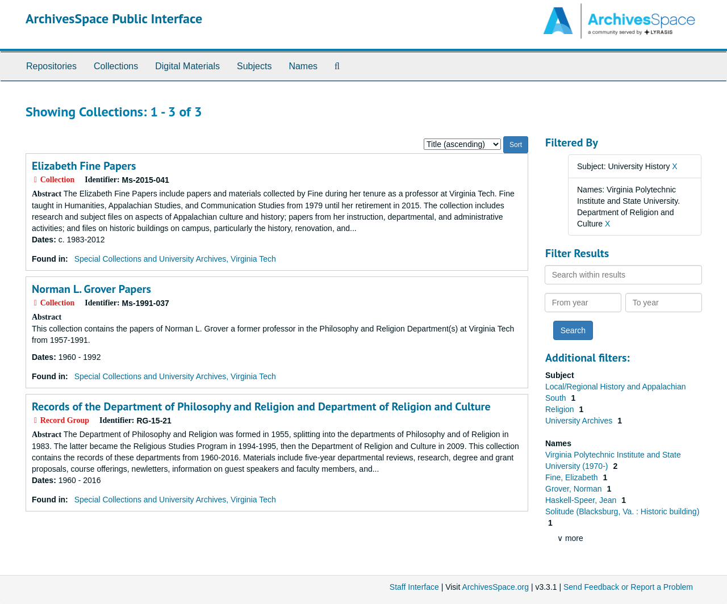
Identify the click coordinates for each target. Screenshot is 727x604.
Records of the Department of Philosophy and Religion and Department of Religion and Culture (261, 406)
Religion (560, 409)
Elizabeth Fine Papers (84, 165)
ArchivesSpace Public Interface (114, 18)
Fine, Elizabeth (572, 477)
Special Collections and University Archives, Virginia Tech (175, 258)
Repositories (51, 66)
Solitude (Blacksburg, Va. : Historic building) (622, 511)
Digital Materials (187, 66)
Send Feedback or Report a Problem (628, 587)
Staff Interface (414, 587)
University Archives (580, 420)
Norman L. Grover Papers (91, 289)
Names (303, 66)
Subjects (254, 66)
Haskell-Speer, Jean (582, 500)
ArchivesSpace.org (495, 587)
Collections (116, 66)
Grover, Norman (574, 488)
